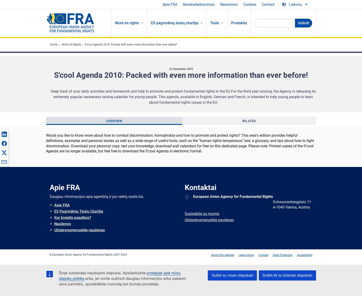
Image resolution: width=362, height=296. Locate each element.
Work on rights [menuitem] (127, 23)
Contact (268, 4)
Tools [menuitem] (214, 23)
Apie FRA (170, 4)
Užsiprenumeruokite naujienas (79, 230)
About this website (222, 255)
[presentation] (114, 121)
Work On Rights (71, 44)
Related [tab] (249, 121)
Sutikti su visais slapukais (232, 275)
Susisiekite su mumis (202, 213)
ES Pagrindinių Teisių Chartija (78, 211)
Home (53, 44)
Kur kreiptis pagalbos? (72, 217)
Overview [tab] (114, 121)
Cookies (249, 4)
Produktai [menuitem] (239, 23)
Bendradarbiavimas (199, 4)
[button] (4, 134)
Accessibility (305, 255)
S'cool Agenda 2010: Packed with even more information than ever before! (131, 44)
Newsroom (229, 4)
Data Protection (283, 255)
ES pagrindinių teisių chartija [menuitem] (174, 23)
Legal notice (246, 255)
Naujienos (62, 224)
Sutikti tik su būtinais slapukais (287, 275)
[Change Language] (295, 4)
